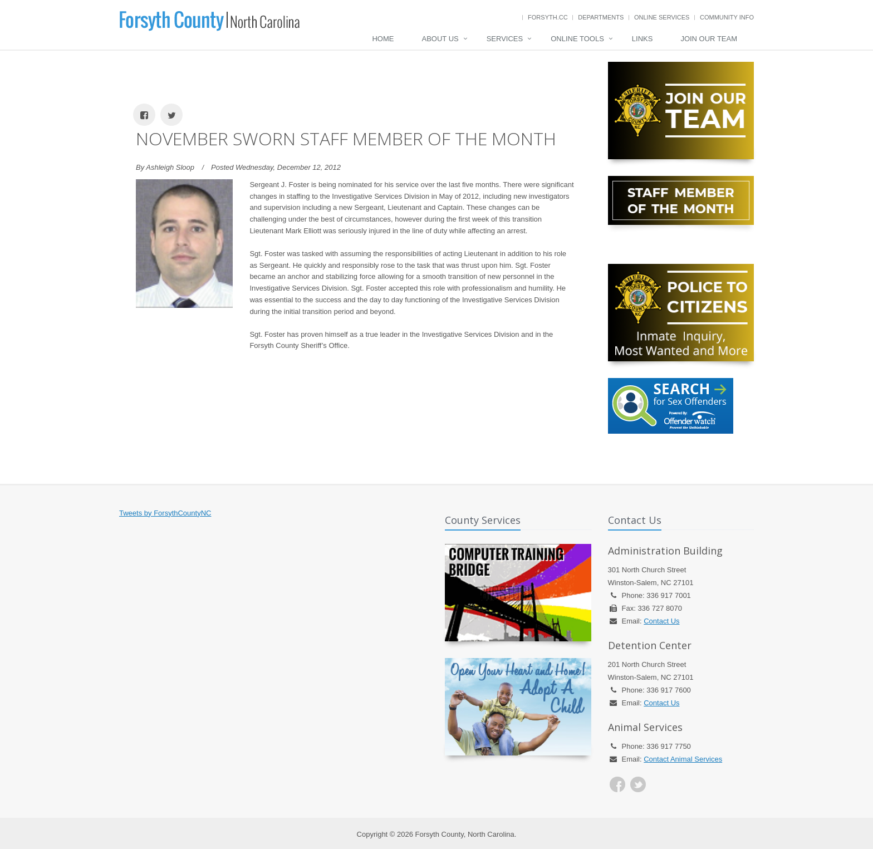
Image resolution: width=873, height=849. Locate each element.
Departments (601, 17)
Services (505, 39)
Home (383, 39)
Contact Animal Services (683, 759)
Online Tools (577, 39)
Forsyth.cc (548, 17)
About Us (439, 39)
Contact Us (661, 621)
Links (642, 39)
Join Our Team (708, 39)
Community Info (727, 17)
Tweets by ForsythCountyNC (165, 513)
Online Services (661, 17)
